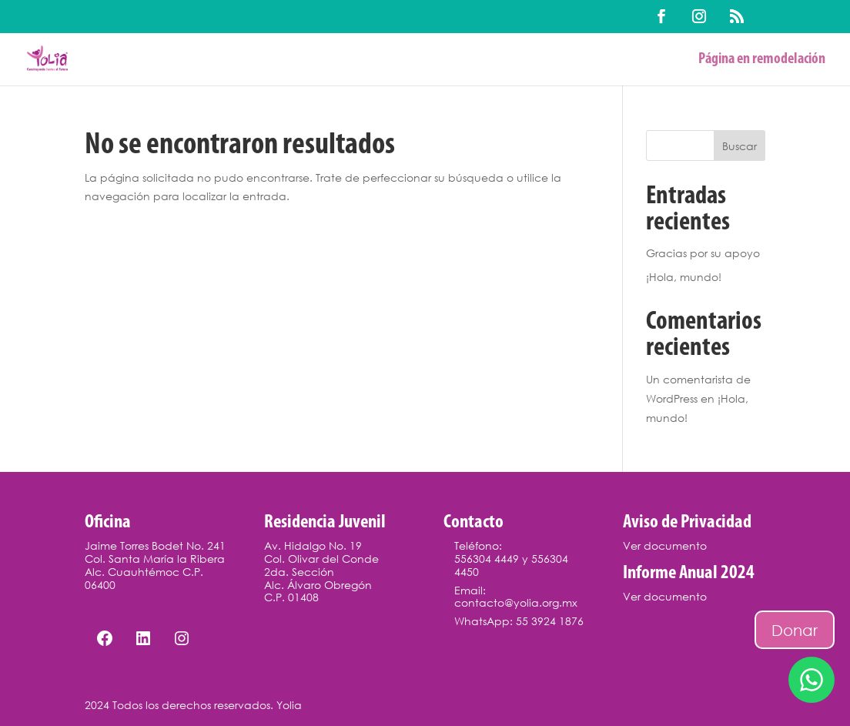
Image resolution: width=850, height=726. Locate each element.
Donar (794, 630)
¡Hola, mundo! (683, 276)
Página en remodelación (761, 60)
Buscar (739, 145)
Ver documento (665, 545)
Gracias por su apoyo (703, 252)
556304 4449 (486, 558)
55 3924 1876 (550, 620)
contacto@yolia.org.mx (515, 602)
